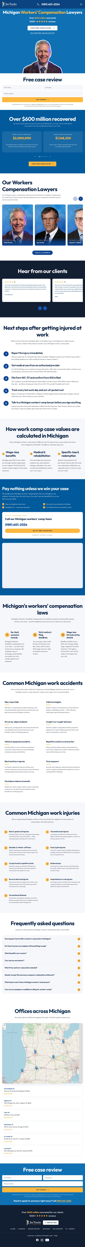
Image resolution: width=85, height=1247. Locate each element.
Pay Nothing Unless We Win (42, 33)
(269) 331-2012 (8, 1141)
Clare (12, 1229)
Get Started (42, 99)
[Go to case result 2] (39, 156)
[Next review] (45, 308)
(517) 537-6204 (8, 1153)
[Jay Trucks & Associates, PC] (33, 1222)
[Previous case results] (35, 156)
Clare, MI (6, 1112)
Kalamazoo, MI (8, 1124)
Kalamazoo (58, 1229)
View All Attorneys (42, 253)
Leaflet (64, 1082)
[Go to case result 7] (46, 156)
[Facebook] (37, 1240)
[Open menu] (81, 4)
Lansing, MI (7, 1148)
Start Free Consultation (42, 28)
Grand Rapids (34, 1229)
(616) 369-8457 (8, 1094)
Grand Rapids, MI (9, 1089)
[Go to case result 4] (42, 156)
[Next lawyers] (81, 199)
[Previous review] (40, 308)
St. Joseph (70, 1229)
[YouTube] (47, 1240)
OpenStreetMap (72, 1082)
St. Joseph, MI (8, 1136)
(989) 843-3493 (8, 1117)
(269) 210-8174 (8, 1105)
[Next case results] (50, 156)
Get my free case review (42, 531)
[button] (36, 1061)
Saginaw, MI (7, 1101)
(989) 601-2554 (16, 524)
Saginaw (46, 1229)
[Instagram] (42, 1240)
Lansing (21, 1229)
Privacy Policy (40, 104)
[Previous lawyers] (75, 199)
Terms (33, 104)
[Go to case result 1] (38, 156)
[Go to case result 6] (45, 156)
